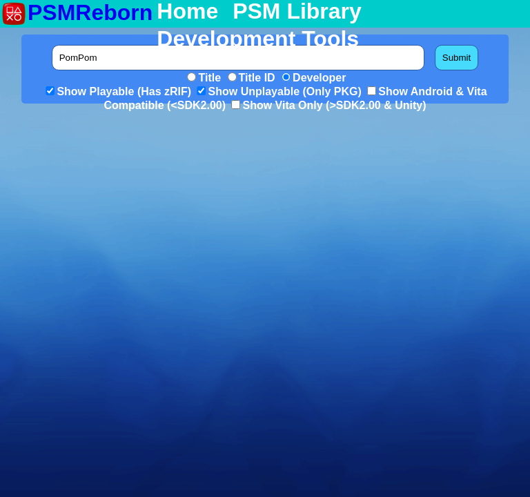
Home (187, 11)
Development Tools (258, 39)
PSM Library (297, 11)
